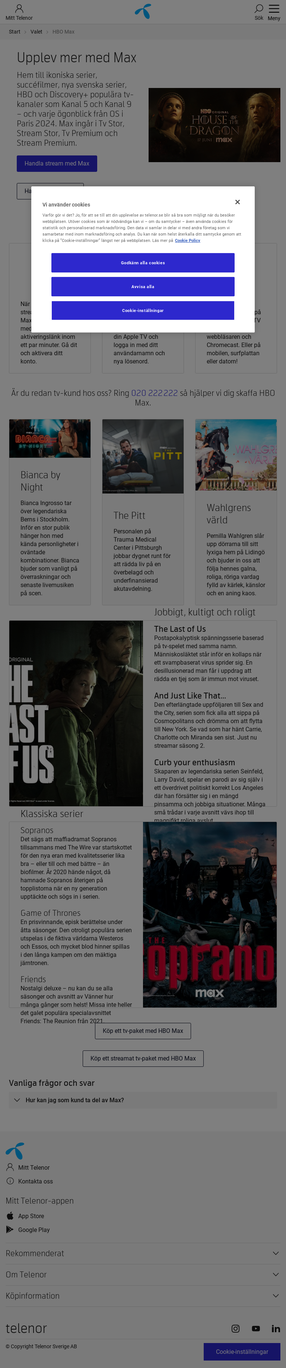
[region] (143, 259)
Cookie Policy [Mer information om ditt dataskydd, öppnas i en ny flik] (187, 240)
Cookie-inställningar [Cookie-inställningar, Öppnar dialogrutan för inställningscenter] (142, 310)
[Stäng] (237, 201)
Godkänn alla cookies (143, 262)
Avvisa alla (142, 286)
